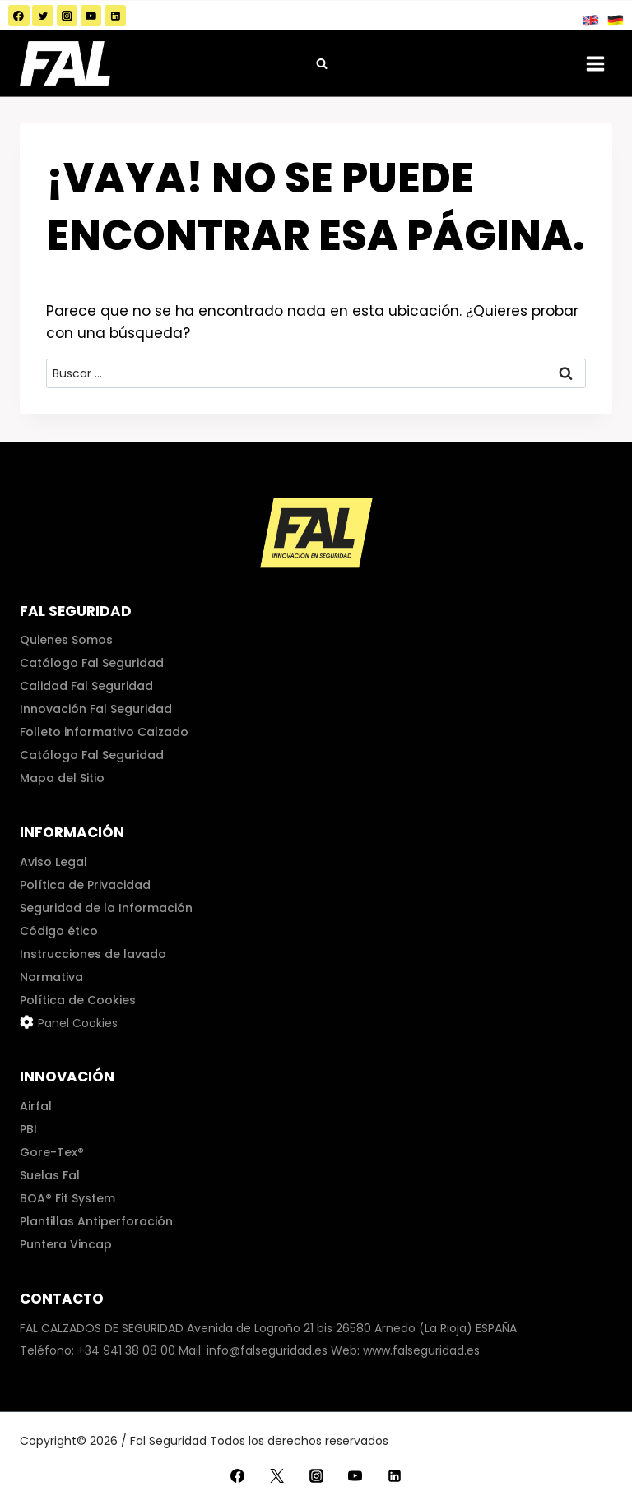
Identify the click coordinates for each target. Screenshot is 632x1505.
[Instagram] (67, 15)
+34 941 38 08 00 (126, 1350)
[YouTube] (91, 15)
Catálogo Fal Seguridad (92, 663)
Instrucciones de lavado (93, 954)
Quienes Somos (66, 640)
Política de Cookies (78, 1000)
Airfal (36, 1106)
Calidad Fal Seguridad (86, 686)
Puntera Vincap (66, 1244)
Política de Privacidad (85, 885)
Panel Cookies (78, 1023)
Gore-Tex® (52, 1152)
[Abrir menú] (595, 63)
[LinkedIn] (115, 15)
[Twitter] (42, 15)
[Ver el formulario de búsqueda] (321, 63)
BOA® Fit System (67, 1198)
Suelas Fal (50, 1175)
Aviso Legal (53, 862)
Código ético (59, 931)
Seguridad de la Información (106, 908)
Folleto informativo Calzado (104, 732)
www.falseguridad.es (421, 1350)
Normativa (51, 977)
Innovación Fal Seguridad (96, 709)
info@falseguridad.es (267, 1350)
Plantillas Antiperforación (96, 1221)
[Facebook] (19, 15)
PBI (28, 1129)
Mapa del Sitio (62, 778)
